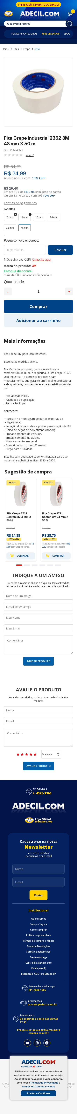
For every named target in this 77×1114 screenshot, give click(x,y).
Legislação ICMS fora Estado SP (38, 973)
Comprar (19, 555)
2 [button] (27, 565)
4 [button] (42, 565)
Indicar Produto (38, 661)
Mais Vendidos (51, 33)
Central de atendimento (38, 962)
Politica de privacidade (38, 935)
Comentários (38, 644)
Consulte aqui (41, 259)
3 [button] (35, 565)
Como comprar (38, 929)
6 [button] (58, 565)
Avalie (30, 155)
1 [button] (19, 565)
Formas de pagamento (20, 203)
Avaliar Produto (38, 766)
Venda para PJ (38, 968)
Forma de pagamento (38, 951)
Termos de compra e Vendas (38, 940)
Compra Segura (38, 924)
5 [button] (50, 565)
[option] (20, 520)
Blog (67, 33)
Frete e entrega (38, 957)
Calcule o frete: (38, 240)
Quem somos (38, 918)
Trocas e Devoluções (38, 946)
